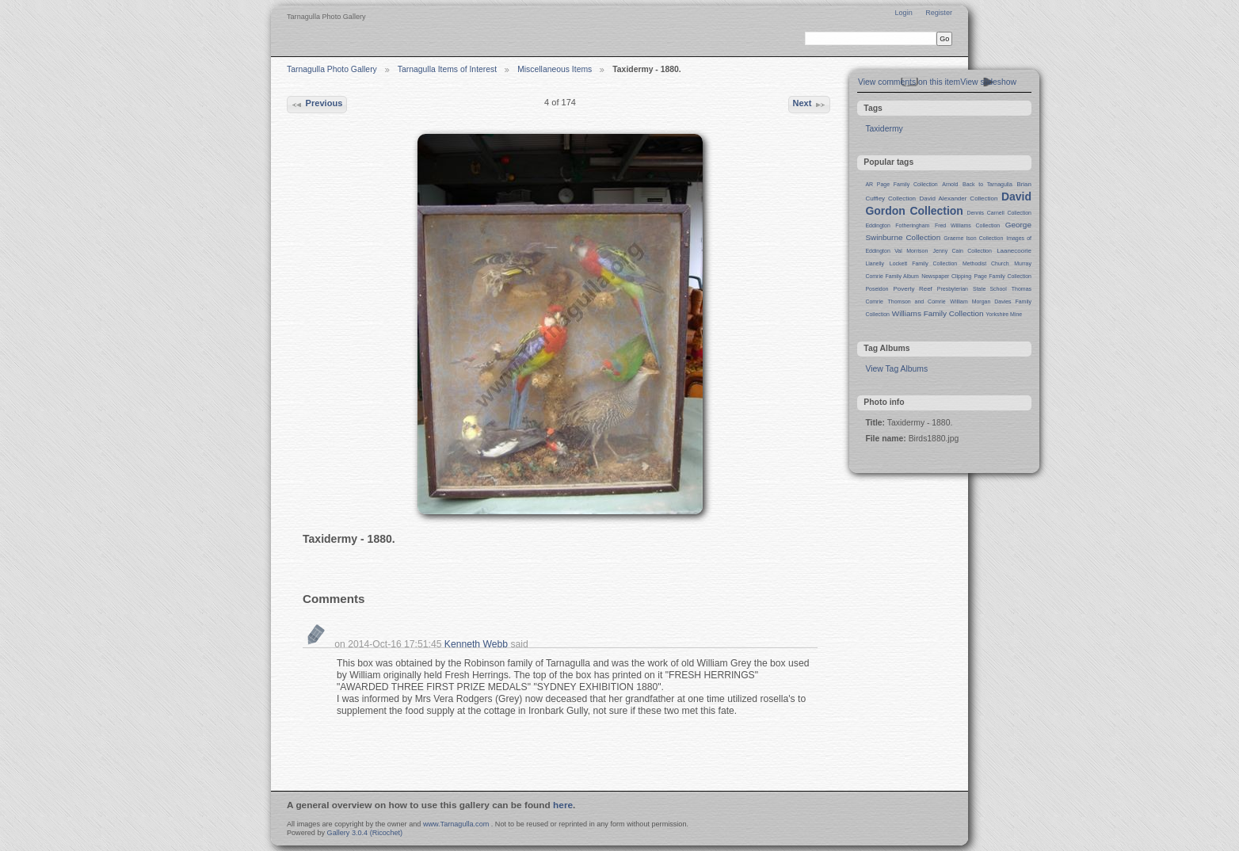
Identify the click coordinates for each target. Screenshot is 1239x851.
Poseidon (876, 289)
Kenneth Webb (476, 644)
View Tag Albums (896, 368)
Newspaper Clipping (946, 276)
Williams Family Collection (938, 313)
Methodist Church (986, 263)
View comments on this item (909, 82)
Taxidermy (883, 128)
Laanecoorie (1014, 250)
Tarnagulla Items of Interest (447, 69)
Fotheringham (912, 225)
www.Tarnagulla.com (456, 824)
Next (808, 104)
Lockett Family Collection (923, 263)
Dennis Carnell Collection (998, 213)
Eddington (877, 225)
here (563, 805)
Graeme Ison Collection (973, 238)
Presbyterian (952, 289)
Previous (316, 104)
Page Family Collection (1002, 276)
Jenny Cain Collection (962, 251)
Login (903, 13)
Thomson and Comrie (917, 301)
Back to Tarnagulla (987, 184)
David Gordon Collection (948, 203)
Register (938, 13)
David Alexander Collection (959, 198)
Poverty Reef (912, 288)
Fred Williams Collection (967, 225)
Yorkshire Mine (1003, 314)
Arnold (950, 184)
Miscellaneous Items (554, 69)
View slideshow (988, 82)
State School (990, 289)
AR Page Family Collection (901, 184)
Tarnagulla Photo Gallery (332, 69)
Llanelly (874, 263)
